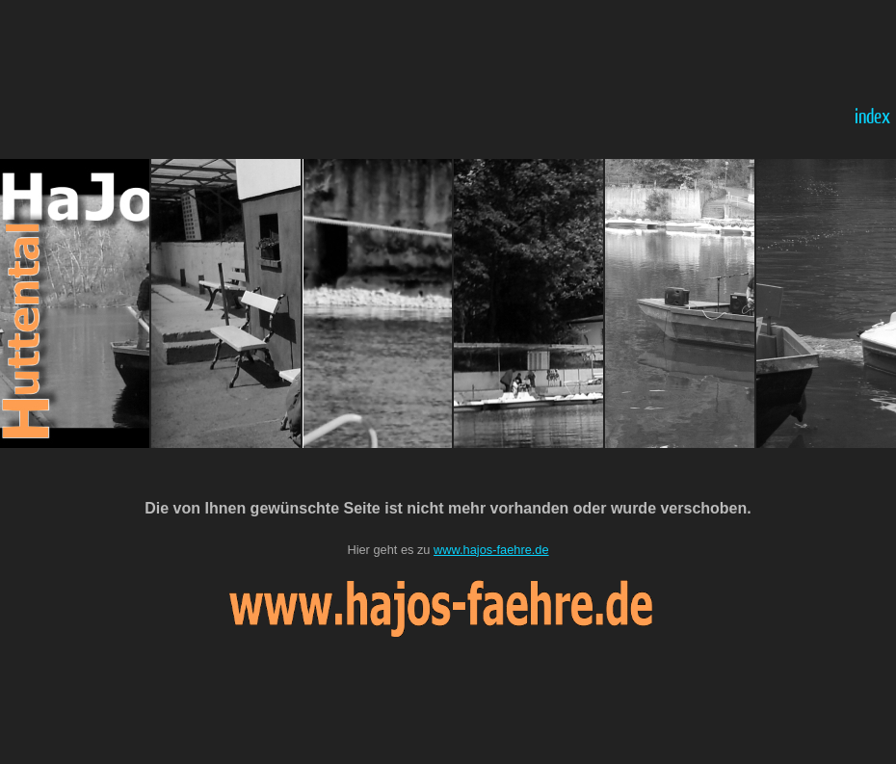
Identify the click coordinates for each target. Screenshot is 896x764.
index (872, 115)
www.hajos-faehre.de (491, 549)
